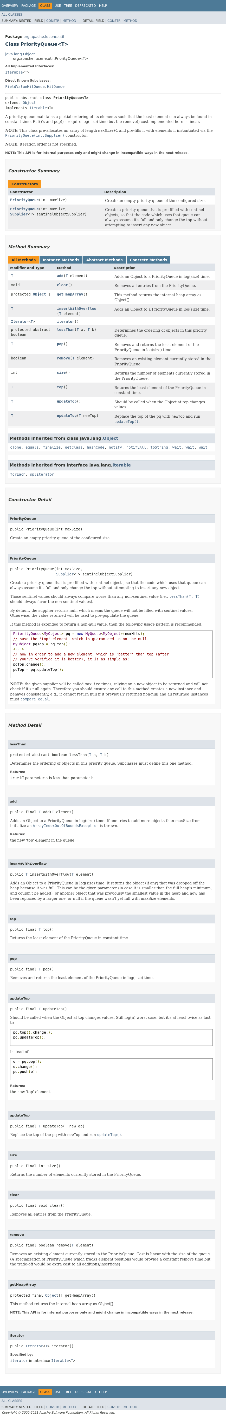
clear (62, 285)
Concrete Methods (148, 260)
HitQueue (55, 86)
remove (63, 358)
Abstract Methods (104, 260)
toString (159, 447)
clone (15, 447)
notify (115, 447)
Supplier (19, 214)
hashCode (95, 447)
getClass (73, 447)
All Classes (12, 14)
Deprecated (85, 6)
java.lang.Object (20, 54)
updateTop (67, 401)
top (60, 387)
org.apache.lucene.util (43, 37)
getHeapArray (70, 294)
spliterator (42, 474)
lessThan (65, 329)
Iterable (14, 72)
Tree (68, 6)
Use (58, 6)
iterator (65, 321)
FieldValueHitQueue (25, 86)
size (61, 372)
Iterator (19, 321)
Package (28, 6)
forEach (17, 474)
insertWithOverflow (76, 308)
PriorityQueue (24, 200)
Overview (10, 6)
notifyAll (136, 447)
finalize (51, 447)
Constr (52, 21)
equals (32, 447)
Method (69, 21)
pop (60, 344)
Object (29, 103)
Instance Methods (61, 260)
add (60, 276)
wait (176, 447)
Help (103, 6)
